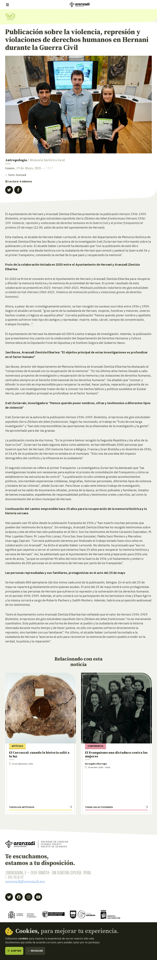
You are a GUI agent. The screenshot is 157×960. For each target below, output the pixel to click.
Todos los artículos (21, 807)
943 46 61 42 (15, 877)
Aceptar (14, 950)
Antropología (16, 160)
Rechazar (35, 950)
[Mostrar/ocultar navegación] (7, 4)
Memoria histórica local (47, 160)
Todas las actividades (99, 807)
